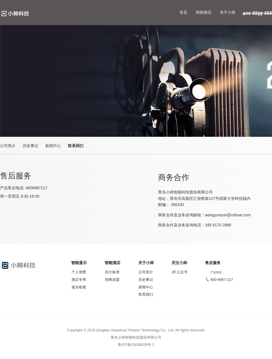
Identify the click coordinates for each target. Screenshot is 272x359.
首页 (183, 12)
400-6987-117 (219, 279)
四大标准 (112, 272)
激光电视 (78, 287)
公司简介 (8, 145)
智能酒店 (203, 12)
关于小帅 (227, 12)
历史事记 (30, 145)
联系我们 (75, 145)
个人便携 (78, 272)
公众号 (180, 272)
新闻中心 (53, 145)
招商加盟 (112, 279)
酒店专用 (78, 279)
